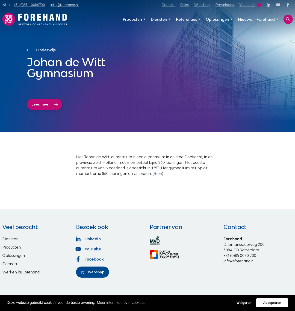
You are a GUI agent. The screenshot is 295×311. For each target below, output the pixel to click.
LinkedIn (88, 239)
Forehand (268, 19)
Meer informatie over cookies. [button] (121, 303)
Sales (184, 5)
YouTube (88, 249)
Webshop (202, 5)
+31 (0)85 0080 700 (240, 255)
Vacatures (247, 5)
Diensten (161, 19)
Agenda (9, 263)
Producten (134, 19)
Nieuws (245, 19)
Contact (168, 5)
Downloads (224, 5)
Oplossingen (219, 19)
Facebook (90, 259)
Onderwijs (41, 50)
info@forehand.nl (64, 5)
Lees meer (45, 104)
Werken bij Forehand (21, 272)
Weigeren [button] (243, 303)
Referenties (188, 19)
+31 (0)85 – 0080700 (29, 5)
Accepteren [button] (272, 303)
